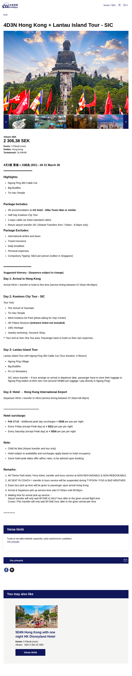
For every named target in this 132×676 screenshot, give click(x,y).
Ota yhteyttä (13, 541)
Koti (5, 14)
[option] (19, 122)
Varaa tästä (30, 652)
